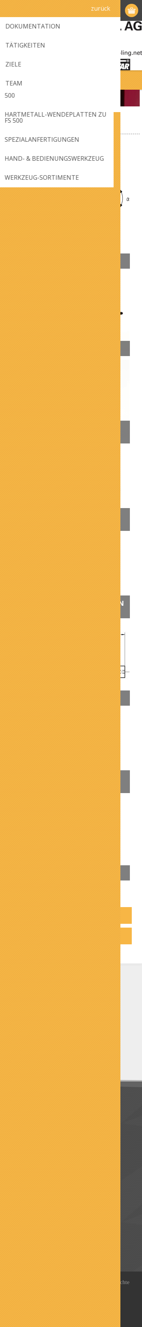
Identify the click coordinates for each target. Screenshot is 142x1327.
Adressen (22, 1231)
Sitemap (21, 1182)
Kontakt (20, 1170)
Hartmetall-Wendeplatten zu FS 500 (70, 607)
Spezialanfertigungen (60, 698)
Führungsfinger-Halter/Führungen (53, 432)
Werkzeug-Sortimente (59, 872)
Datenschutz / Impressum (42, 1133)
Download (23, 1121)
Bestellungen (26, 1244)
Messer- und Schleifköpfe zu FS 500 (66, 519)
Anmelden (117, 10)
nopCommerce (85, 1299)
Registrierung (102, 10)
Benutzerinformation (36, 1219)
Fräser (29, 261)
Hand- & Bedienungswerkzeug (58, 781)
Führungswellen (50, 348)
